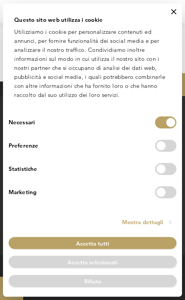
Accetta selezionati (92, 262)
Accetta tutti (92, 243)
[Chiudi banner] (173, 11)
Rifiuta (92, 281)
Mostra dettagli (143, 222)
